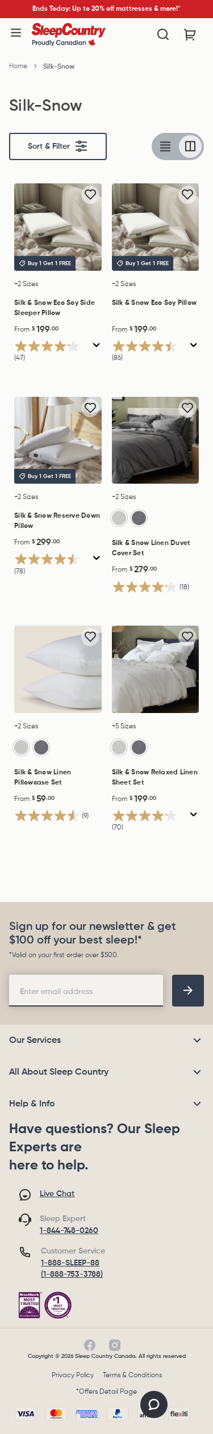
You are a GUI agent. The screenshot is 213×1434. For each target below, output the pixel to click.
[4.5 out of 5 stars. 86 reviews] (150, 352)
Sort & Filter (58, 146)
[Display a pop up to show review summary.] (97, 345)
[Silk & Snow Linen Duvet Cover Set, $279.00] (155, 440)
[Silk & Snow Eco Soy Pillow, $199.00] (155, 227)
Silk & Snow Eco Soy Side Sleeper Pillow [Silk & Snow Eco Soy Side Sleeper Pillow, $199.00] (54, 308)
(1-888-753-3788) (72, 1274)
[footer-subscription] (188, 991)
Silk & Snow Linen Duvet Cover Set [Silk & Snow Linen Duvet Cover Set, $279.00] (151, 548)
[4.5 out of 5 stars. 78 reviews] (52, 565)
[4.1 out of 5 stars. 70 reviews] (150, 821)
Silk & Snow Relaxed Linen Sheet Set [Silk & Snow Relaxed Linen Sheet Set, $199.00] (155, 777)
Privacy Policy (73, 1375)
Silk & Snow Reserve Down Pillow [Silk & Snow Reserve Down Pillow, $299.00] (57, 521)
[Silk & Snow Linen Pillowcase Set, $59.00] (58, 669)
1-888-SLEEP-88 (70, 1263)
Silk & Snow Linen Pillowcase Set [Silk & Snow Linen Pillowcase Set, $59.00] (42, 777)
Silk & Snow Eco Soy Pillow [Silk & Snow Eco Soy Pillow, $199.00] (154, 303)
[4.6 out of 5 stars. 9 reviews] (51, 816)
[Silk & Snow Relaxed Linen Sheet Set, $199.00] (155, 669)
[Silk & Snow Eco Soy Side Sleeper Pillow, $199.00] (58, 227)
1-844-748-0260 (69, 1231)
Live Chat (57, 1194)
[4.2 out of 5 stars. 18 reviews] (150, 587)
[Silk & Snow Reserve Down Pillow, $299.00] (58, 440)
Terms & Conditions (132, 1375)
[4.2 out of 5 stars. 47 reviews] (52, 352)
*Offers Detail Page (106, 1392)
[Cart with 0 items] (190, 34)
